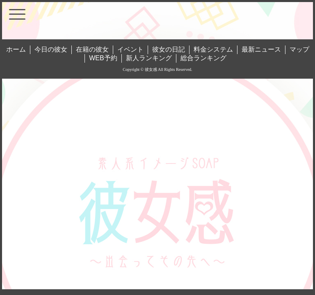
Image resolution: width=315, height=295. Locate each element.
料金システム (213, 49)
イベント (130, 49)
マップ (299, 49)
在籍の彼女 (92, 49)
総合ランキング (203, 57)
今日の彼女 (50, 49)
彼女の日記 (168, 49)
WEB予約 (103, 57)
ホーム (16, 49)
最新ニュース (261, 49)
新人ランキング (149, 57)
